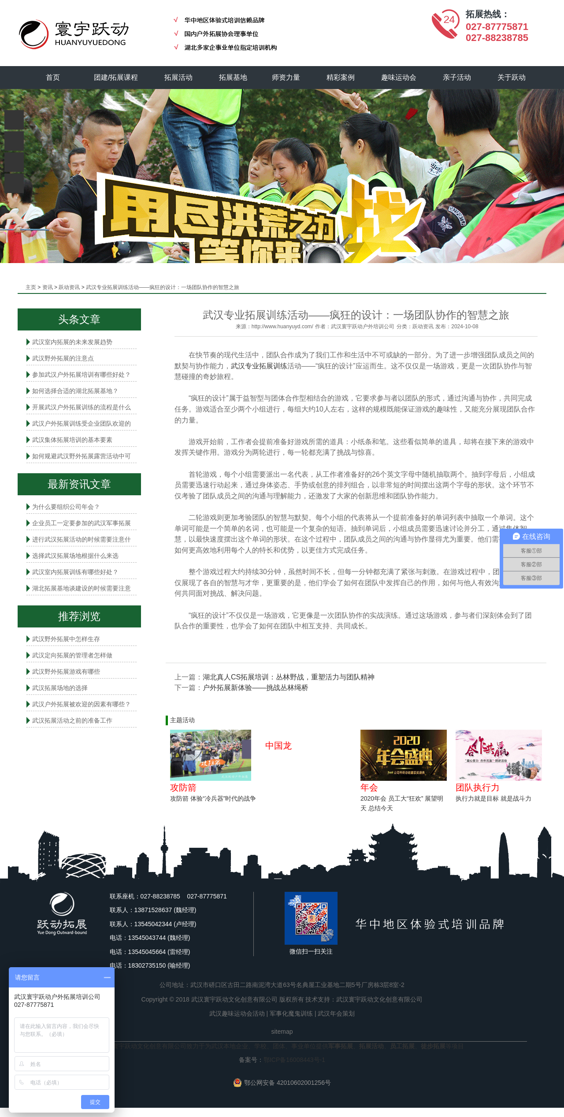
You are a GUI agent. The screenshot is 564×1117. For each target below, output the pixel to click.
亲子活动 (457, 77)
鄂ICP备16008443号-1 (294, 1059)
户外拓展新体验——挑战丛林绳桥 (255, 687)
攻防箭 (183, 787)
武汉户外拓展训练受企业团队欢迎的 (81, 423)
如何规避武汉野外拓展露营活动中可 (81, 456)
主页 (31, 287)
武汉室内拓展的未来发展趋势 (72, 341)
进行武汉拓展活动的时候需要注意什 (81, 539)
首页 (53, 77)
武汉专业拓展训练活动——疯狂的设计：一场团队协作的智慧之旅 (162, 287)
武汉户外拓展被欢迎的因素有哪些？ (81, 704)
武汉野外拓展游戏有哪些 (66, 671)
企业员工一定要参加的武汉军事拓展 (81, 523)
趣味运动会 (398, 77)
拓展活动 (178, 77)
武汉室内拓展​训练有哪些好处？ (75, 571)
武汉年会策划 (336, 1013)
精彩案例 (341, 77)
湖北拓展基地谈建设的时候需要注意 (81, 588)
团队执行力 (478, 787)
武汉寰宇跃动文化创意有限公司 (379, 999)
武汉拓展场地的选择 (60, 687)
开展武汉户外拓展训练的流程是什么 (81, 407)
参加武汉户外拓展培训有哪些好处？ (81, 374)
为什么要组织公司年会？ (66, 506)
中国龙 (278, 745)
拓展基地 (233, 77)
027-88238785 (497, 37)
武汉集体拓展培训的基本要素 (72, 439)
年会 (369, 787)
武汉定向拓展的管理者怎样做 (72, 655)
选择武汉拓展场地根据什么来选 (75, 555)
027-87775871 (497, 26)
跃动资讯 (69, 287)
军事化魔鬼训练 (291, 1013)
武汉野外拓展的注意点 (63, 358)
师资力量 (286, 77)
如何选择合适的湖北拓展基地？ (75, 390)
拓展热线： (488, 14)
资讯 (47, 287)
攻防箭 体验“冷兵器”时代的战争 (213, 798)
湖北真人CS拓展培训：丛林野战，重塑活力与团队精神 (289, 677)
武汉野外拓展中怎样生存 (66, 638)
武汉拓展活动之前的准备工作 (72, 720)
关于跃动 (511, 77)
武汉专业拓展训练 (259, 366)
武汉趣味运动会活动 (237, 1013)
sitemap (282, 1031)
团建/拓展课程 (116, 77)
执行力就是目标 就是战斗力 (493, 798)
